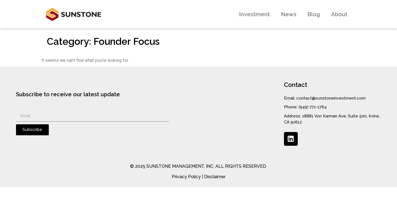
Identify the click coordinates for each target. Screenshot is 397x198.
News (288, 14)
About (339, 14)
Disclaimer (215, 176)
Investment (254, 14)
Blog (313, 14)
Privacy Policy (186, 176)
